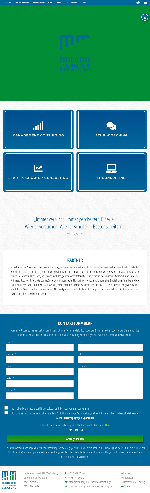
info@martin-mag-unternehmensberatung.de (90, 482)
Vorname (11, 354)
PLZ (80, 342)
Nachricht (83, 366)
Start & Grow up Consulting (38, 172)
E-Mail (10, 378)
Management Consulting (38, 129)
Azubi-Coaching (112, 129)
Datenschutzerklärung (68, 335)
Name (9, 342)
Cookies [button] (127, 486)
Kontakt (127, 473)
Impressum (128, 478)
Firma (8, 366)
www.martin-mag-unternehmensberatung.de (90, 486)
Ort (80, 354)
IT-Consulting (112, 172)
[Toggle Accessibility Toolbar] (144, 5)
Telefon (10, 390)
